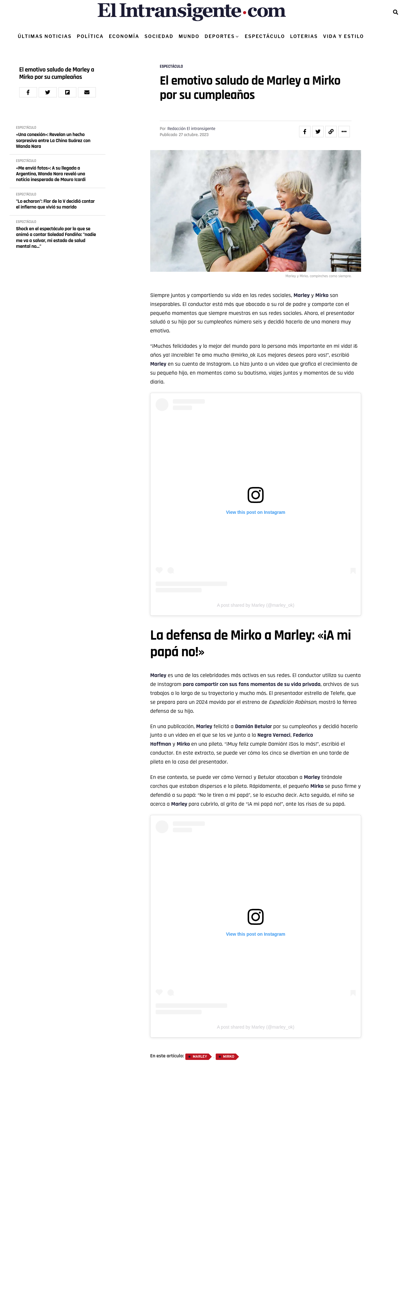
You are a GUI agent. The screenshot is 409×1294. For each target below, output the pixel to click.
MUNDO (189, 36)
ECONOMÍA (124, 36)
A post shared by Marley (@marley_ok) (255, 605)
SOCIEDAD (159, 36)
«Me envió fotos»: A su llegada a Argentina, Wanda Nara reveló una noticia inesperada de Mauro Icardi (51, 174)
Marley (158, 364)
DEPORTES (219, 36)
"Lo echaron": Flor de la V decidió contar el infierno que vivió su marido (55, 204)
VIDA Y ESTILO (343, 36)
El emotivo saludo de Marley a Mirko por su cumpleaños (56, 73)
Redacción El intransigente (191, 129)
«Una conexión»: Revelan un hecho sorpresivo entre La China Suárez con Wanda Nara (53, 140)
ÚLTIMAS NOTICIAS (45, 36)
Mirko (228, 1056)
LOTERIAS (304, 36)
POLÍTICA (90, 36)
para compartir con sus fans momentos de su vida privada (251, 684)
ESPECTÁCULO (265, 36)
